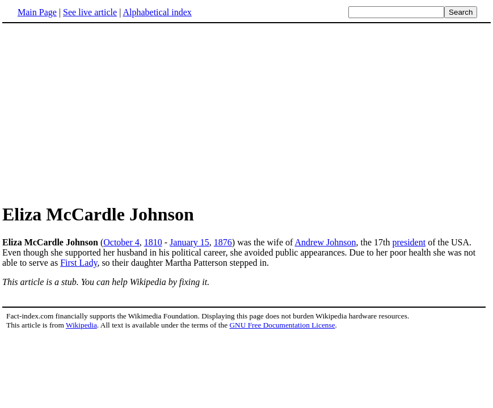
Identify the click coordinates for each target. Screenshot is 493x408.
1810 (153, 242)
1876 (223, 242)
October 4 (121, 242)
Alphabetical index (157, 12)
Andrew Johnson (325, 242)
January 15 (189, 242)
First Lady (78, 262)
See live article (90, 12)
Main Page (37, 12)
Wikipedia (81, 325)
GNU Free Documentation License (282, 325)
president (408, 242)
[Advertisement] (97, 112)
